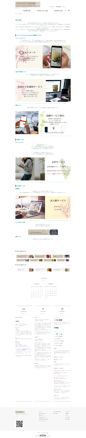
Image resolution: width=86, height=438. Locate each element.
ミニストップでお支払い (58, 345)
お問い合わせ (67, 419)
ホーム (16, 13)
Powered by (43, 435)
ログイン (64, 6)
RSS (54, 413)
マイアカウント (52, 6)
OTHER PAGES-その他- (58, 10)
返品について (41, 415)
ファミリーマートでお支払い (59, 340)
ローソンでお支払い (57, 338)
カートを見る (67, 417)
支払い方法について (42, 417)
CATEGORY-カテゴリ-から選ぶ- (42, 10)
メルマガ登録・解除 (56, 411)
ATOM (56, 413)
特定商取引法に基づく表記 (43, 419)
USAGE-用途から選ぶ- (27, 10)
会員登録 (66, 413)
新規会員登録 (58, 6)
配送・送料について (42, 413)
